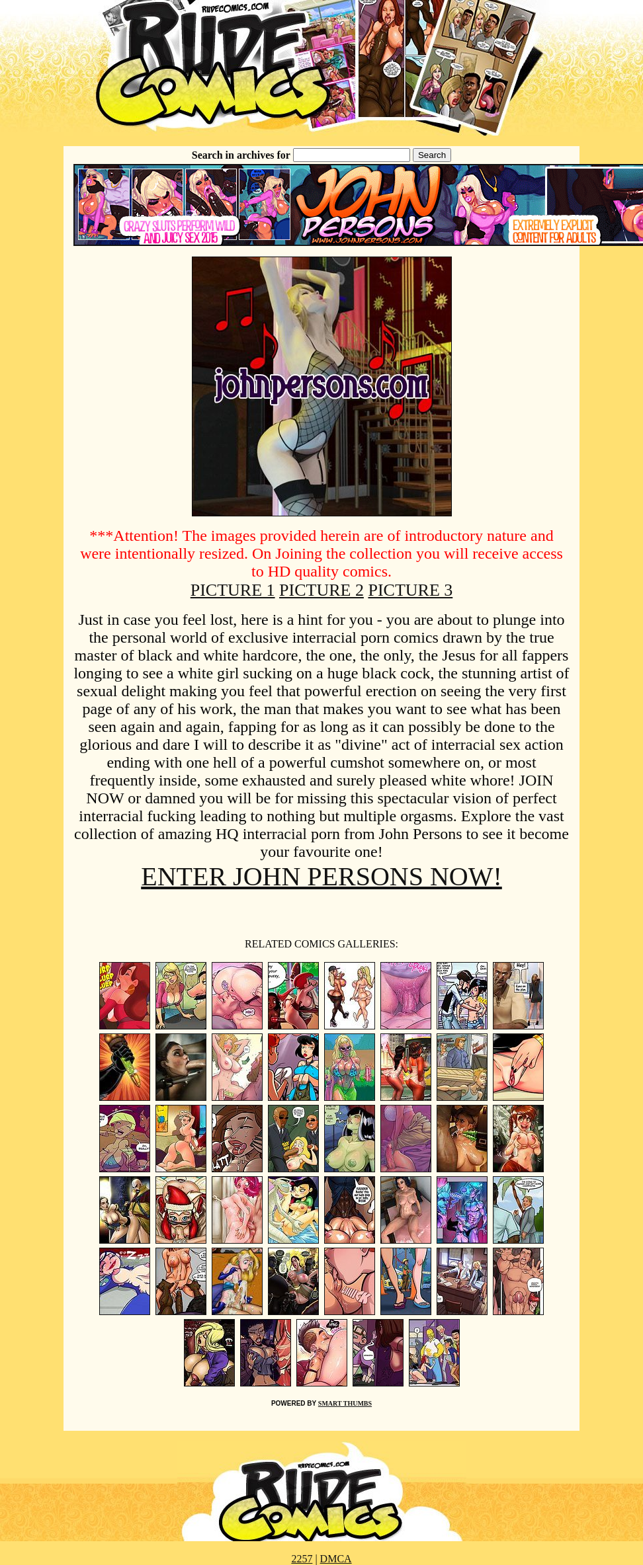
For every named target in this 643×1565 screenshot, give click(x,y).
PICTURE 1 (233, 590)
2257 (301, 1558)
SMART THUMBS (345, 1403)
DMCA (336, 1558)
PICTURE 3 (410, 590)
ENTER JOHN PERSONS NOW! (321, 876)
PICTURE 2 (321, 590)
